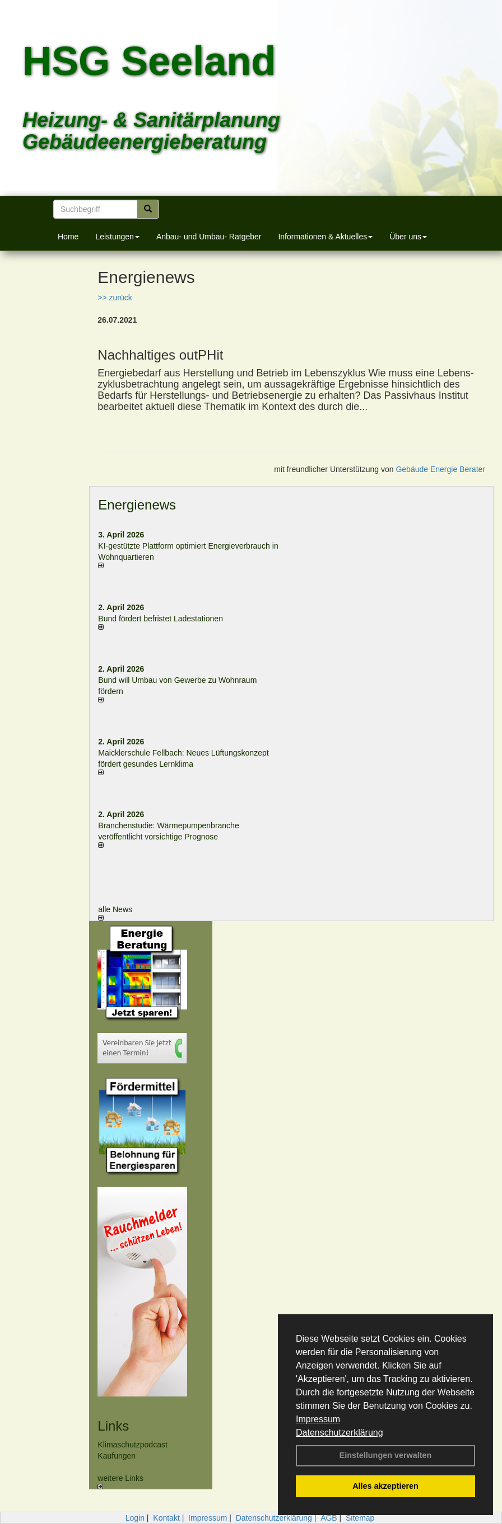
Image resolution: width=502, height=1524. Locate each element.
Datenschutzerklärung (339, 1432)
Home (68, 236)
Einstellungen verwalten (386, 1455)
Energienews (137, 504)
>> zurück (114, 297)
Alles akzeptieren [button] (385, 1485)
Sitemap (360, 1517)
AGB (328, 1517)
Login (135, 1517)
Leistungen (117, 236)
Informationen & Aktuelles (325, 236)
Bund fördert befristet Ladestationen (160, 618)
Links (113, 1425)
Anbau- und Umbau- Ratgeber (209, 236)
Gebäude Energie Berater (440, 469)
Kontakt (166, 1517)
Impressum (318, 1419)
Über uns (408, 236)
